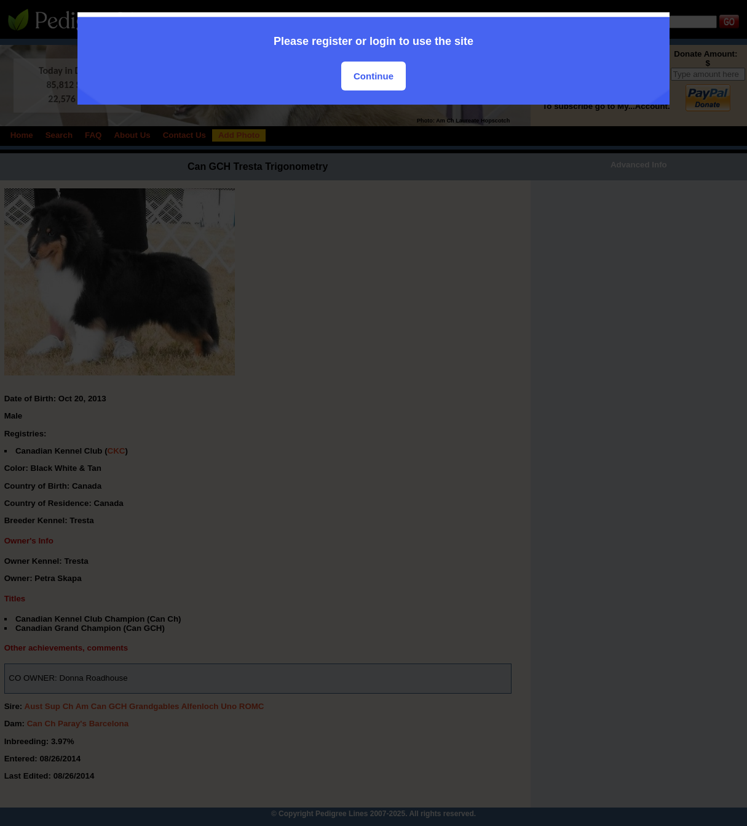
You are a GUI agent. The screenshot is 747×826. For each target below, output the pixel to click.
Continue (373, 76)
